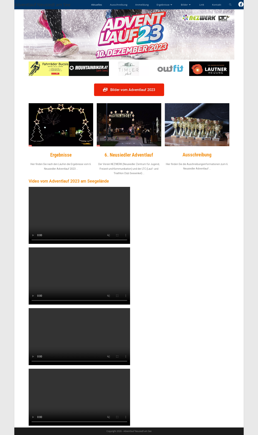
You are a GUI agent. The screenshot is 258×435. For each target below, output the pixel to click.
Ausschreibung (197, 155)
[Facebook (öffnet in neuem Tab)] (241, 4)
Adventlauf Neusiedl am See (42, 5)
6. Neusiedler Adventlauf (129, 155)
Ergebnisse (61, 155)
